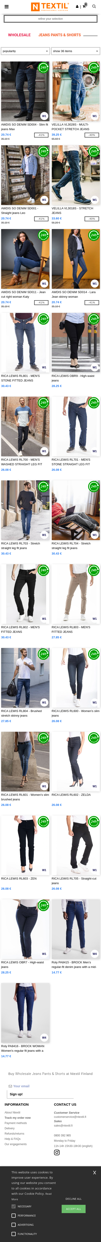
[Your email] (40, 1086)
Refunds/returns (14, 1133)
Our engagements (16, 1144)
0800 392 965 (62, 1135)
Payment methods (16, 1123)
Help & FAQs (12, 1139)
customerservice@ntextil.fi (70, 1117)
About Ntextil (12, 1112)
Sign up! (16, 1094)
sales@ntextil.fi (63, 1125)
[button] (77, 6)
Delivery (9, 1128)
